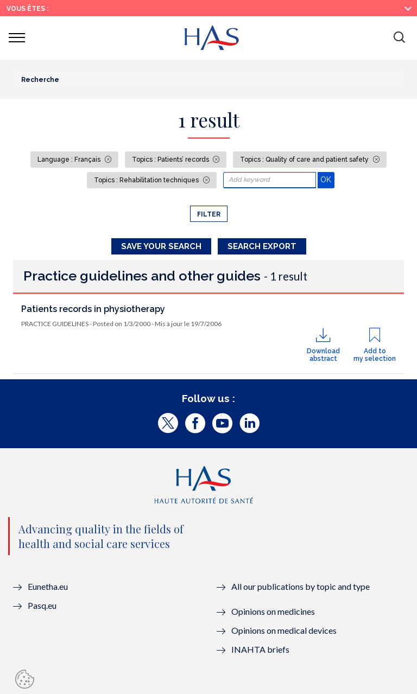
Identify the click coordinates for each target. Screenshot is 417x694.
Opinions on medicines (273, 611)
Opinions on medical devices (284, 630)
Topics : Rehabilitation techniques (147, 180)
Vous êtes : (27, 8)
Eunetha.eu (48, 586)
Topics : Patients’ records (171, 159)
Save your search (161, 246)
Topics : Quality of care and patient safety (305, 159)
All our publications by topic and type (300, 586)
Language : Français (69, 159)
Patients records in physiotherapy (93, 309)
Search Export (262, 246)
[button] (399, 38)
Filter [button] (208, 214)
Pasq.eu (42, 605)
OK (327, 179)
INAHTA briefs (260, 649)
